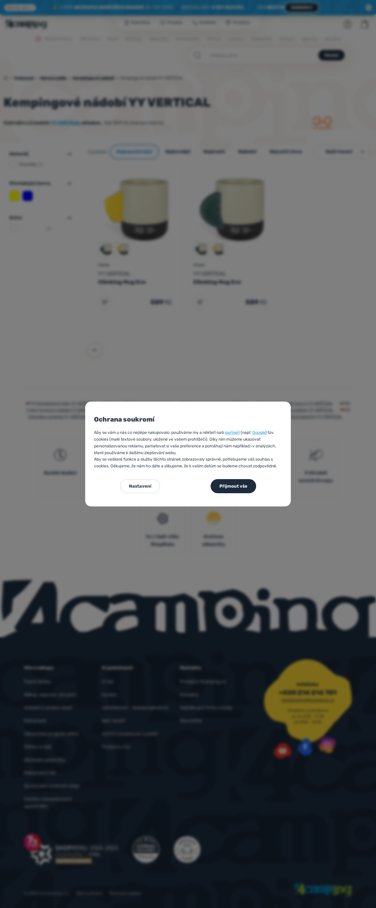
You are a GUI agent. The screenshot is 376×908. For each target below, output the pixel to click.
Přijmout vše (233, 486)
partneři (232, 432)
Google (258, 432)
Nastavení (140, 486)
